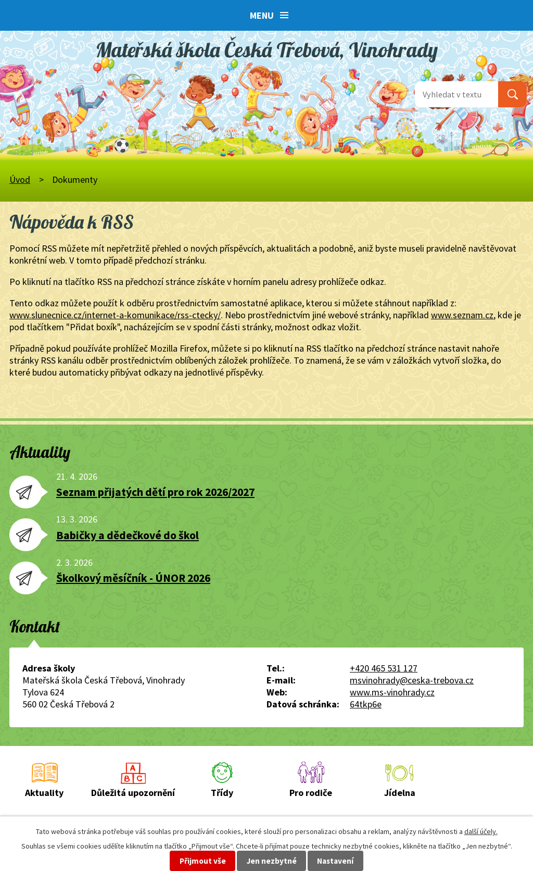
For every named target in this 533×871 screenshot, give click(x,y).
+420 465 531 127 (383, 668)
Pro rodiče (310, 793)
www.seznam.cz (462, 315)
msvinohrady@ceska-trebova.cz (412, 680)
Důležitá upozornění (133, 793)
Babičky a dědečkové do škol (127, 535)
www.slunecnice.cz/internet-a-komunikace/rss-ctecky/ (115, 315)
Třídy (222, 793)
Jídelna (399, 793)
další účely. (481, 831)
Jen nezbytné (272, 861)
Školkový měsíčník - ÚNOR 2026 (133, 578)
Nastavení (335, 861)
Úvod (19, 179)
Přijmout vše (203, 861)
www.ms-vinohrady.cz (392, 692)
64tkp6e (366, 704)
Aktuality (44, 793)
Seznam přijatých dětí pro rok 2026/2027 (155, 492)
